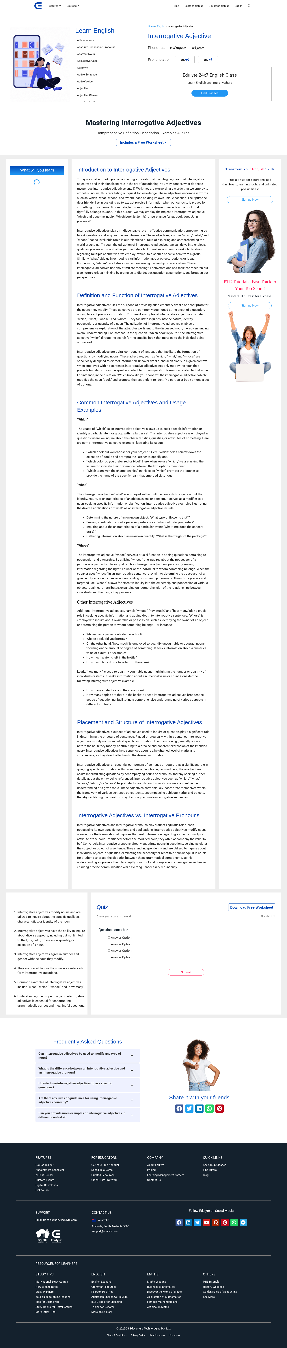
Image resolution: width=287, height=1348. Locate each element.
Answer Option (121, 937)
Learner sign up (194, 6)
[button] (249, 6)
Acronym (82, 67)
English (161, 26)
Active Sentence (87, 74)
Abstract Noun (86, 54)
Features (54, 6)
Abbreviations (85, 40)
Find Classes (210, 93)
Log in (238, 6)
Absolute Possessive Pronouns (96, 47)
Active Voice (85, 81)
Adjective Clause (87, 95)
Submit (186, 972)
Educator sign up (219, 6)
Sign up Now (250, 199)
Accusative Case (87, 60)
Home (151, 26)
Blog (176, 6)
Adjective (82, 88)
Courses (72, 6)
